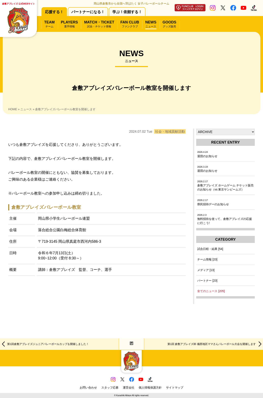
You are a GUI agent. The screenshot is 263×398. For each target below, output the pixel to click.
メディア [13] (206, 270)
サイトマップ (174, 387)
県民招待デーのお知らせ (213, 202)
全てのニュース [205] (211, 291)
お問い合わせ (88, 387)
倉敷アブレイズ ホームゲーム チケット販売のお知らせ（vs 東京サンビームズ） (225, 185)
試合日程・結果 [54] (210, 249)
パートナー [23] (207, 280)
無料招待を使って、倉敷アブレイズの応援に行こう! (224, 219)
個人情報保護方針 (150, 387)
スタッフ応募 (110, 387)
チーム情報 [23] (207, 259)
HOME (12, 109)
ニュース (26, 109)
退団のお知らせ (207, 154)
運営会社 (128, 387)
